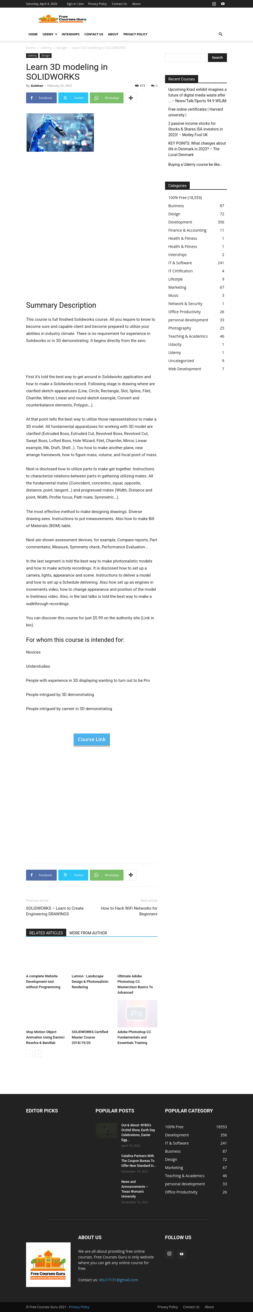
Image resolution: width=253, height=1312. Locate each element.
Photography (179, 328)
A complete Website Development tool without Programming (43, 981)
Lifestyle (175, 279)
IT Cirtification (180, 270)
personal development (188, 319)
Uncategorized (181, 360)
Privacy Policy (97, 4)
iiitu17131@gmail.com (118, 1279)
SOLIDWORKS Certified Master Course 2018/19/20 (90, 1037)
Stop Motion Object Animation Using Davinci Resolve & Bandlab (45, 1037)
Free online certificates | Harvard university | (195, 112)
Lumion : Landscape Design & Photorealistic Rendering (90, 981)
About (136, 4)
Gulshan (37, 85)
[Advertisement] (163, 19)
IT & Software (180, 262)
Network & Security (185, 303)
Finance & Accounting (187, 230)
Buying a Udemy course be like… (195, 164)
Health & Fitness (182, 238)
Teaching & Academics (188, 336)
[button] (220, 34)
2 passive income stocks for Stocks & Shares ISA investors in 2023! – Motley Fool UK (195, 129)
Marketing (177, 287)
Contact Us (119, 4)
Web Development (184, 368)
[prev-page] (29, 1053)
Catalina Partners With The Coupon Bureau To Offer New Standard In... (138, 1161)
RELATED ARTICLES (46, 933)
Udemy (50, 34)
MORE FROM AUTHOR (88, 933)
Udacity (175, 344)
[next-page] (38, 1053)
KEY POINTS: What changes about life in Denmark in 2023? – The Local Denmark (197, 149)
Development (180, 222)
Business (176, 205)
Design (61, 47)
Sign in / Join (75, 4)
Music (173, 295)
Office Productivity (184, 311)
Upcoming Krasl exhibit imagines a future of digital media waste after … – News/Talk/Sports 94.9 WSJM (197, 95)
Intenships (71, 34)
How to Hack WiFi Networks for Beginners (129, 911)
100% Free (177, 197)
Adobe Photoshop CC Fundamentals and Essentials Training (134, 1037)
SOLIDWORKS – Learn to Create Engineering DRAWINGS (55, 911)
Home (33, 34)
